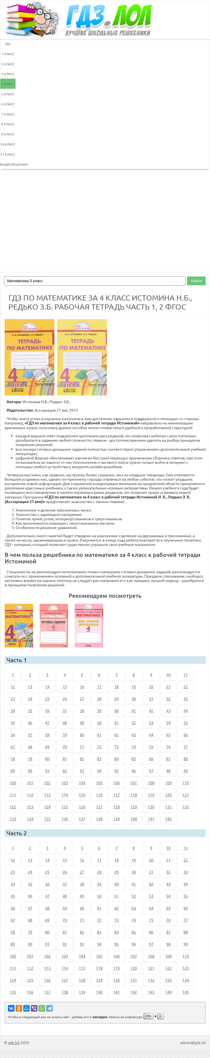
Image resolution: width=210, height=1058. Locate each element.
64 (151, 734)
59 (65, 734)
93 (82, 770)
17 (99, 686)
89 (13, 770)
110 (185, 782)
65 (168, 734)
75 (151, 746)
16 (82, 686)
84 (116, 758)
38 (82, 710)
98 (168, 770)
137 (82, 818)
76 (168, 746)
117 (116, 794)
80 (47, 758)
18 (116, 686)
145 (185, 991)
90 (30, 770)
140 (133, 818)
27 (82, 698)
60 (82, 734)
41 (134, 710)
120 (168, 794)
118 (133, 794)
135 (47, 818)
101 (30, 782)
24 (30, 698)
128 (116, 806)
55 (185, 722)
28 (99, 698)
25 (47, 698)
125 (65, 806)
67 (13, 746)
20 (151, 686)
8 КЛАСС (7, 124)
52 (134, 722)
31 (151, 698)
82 (82, 758)
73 (116, 746)
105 (99, 782)
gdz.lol (13, 1042)
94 (99, 770)
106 (116, 782)
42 (151, 710)
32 (168, 698)
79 (30, 758)
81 (65, 758)
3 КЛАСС (7, 74)
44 (185, 710)
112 (30, 794)
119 (151, 794)
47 (47, 722)
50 (99, 722)
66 (185, 734)
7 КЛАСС (7, 114)
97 (151, 770)
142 (168, 818)
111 (13, 794)
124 (47, 806)
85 (134, 758)
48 (65, 722)
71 (82, 746)
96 (134, 770)
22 (185, 686)
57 (30, 734)
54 (168, 722)
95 (116, 770)
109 (168, 782)
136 (65, 818)
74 (134, 746)
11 (185, 674)
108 (151, 782)
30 (134, 698)
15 (65, 686)
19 (134, 686)
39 (99, 710)
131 (168, 806)
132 (185, 806)
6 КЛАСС (7, 104)
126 (82, 806)
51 (116, 722)
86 (151, 758)
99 (185, 770)
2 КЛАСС (7, 64)
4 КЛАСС (7, 84)
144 (168, 991)
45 (13, 722)
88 (185, 758)
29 (116, 698)
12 (13, 686)
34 (13, 710)
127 (99, 806)
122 (13, 806)
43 (168, 710)
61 (99, 734)
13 (30, 686)
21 (168, 686)
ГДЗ (8, 43)
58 (47, 734)
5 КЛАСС (7, 94)
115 (82, 794)
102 (47, 782)
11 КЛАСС (7, 154)
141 (151, 818)
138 (99, 818)
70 (65, 746)
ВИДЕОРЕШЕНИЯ (8, 164)
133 (13, 818)
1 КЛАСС (7, 54)
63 (134, 734)
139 (116, 818)
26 (65, 698)
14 (47, 686)
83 (99, 758)
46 (30, 722)
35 (30, 710)
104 (82, 782)
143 (151, 991)
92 (65, 770)
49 (82, 722)
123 (30, 806)
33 (185, 698)
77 (185, 746)
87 (168, 758)
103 (65, 782)
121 (185, 794)
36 (47, 710)
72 (99, 746)
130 (151, 806)
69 (47, 746)
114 (65, 794)
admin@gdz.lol (193, 1042)
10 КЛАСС (7, 144)
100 (13, 782)
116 (99, 794)
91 (47, 770)
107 (133, 782)
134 (30, 818)
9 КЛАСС (7, 134)
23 (13, 698)
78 (13, 758)
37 (65, 710)
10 (168, 674)
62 (116, 734)
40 (116, 710)
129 (133, 806)
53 (151, 722)
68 (30, 746)
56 (13, 734)
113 (47, 794)
